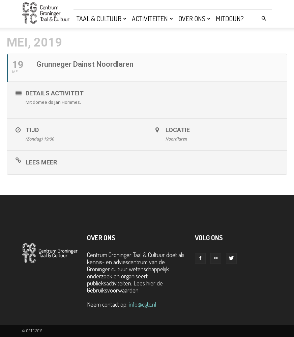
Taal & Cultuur (101, 18)
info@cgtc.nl (142, 304)
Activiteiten (152, 18)
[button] (264, 18)
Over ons (194, 18)
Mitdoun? (230, 18)
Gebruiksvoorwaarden (113, 290)
